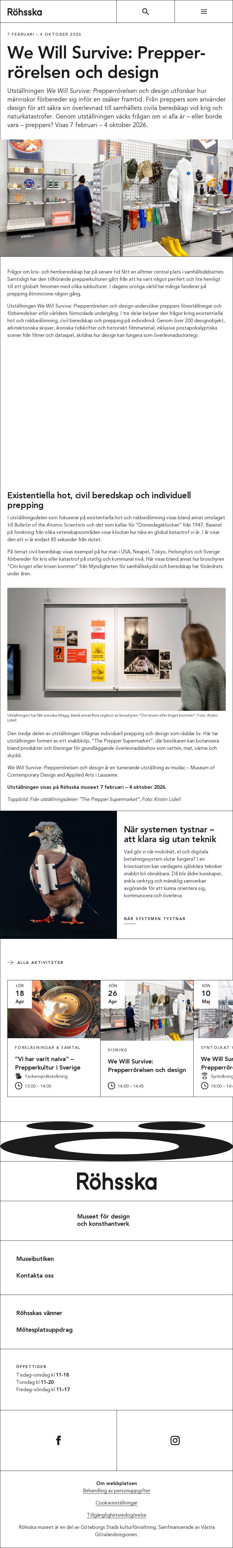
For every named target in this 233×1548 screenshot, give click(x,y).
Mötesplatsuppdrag (44, 1330)
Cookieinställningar (116, 1503)
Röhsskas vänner (39, 1313)
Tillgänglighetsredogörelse (117, 1515)
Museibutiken (35, 1259)
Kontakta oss (35, 1276)
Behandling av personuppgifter (116, 1491)
